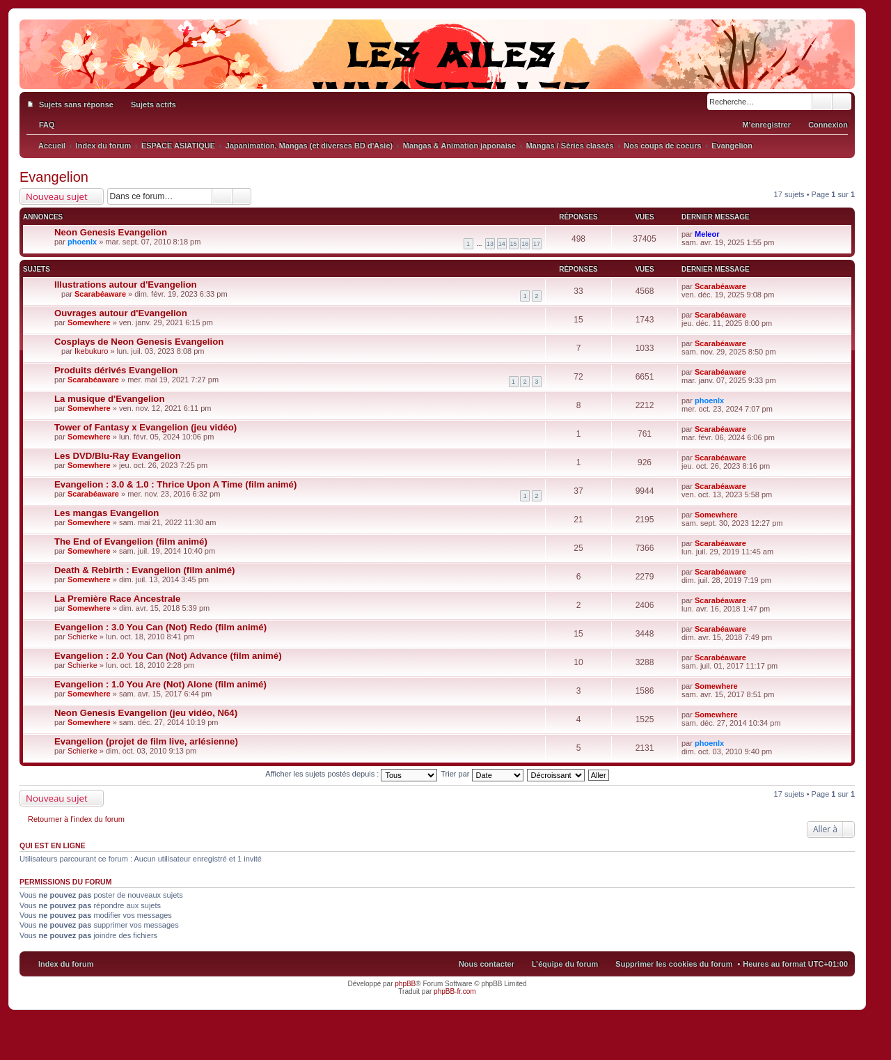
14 (501, 243)
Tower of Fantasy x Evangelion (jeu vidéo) (145, 427)
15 (513, 243)
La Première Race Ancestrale (117, 598)
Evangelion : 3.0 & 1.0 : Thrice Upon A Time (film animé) (175, 484)
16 (524, 243)
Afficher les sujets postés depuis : (351, 774)
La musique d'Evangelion (109, 398)
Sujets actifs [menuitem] (153, 104)
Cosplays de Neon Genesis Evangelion (138, 341)
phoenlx (82, 241)
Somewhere (89, 322)
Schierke (82, 636)
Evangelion (53, 177)
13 (490, 243)
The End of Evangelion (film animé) (130, 541)
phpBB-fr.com (455, 991)
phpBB (405, 984)
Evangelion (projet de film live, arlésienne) (146, 741)
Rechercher (822, 101)
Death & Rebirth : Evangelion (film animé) (144, 570)
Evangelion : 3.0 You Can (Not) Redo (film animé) (160, 627)
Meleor (707, 234)
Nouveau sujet (57, 196)
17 (536, 243)
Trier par (482, 774)
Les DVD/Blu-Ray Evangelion (117, 456)
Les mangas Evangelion (106, 513)
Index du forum (65, 964)
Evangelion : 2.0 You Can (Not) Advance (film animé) (168, 655)
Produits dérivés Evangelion (116, 370)
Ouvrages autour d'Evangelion (120, 313)
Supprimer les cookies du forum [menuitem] (673, 964)
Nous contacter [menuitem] (486, 964)
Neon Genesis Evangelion (110, 232)
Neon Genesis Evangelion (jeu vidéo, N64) (145, 713)
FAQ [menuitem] (47, 124)
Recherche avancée (842, 101)
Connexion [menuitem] (828, 124)
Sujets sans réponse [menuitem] (76, 104)
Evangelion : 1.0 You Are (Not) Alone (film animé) (160, 684)
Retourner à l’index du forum (76, 819)
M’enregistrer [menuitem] (766, 124)
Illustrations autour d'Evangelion (125, 284)
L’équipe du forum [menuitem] (565, 964)
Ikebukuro (91, 351)
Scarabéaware (100, 294)
